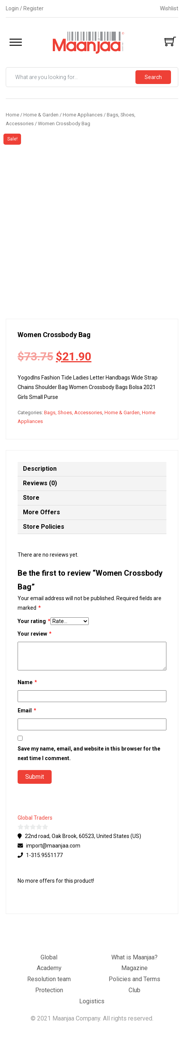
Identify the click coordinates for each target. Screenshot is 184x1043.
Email (27, 710)
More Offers (41, 512)
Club (134, 990)
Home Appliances (83, 115)
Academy (49, 968)
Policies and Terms (134, 979)
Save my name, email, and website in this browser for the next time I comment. (89, 753)
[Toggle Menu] (16, 42)
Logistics (91, 1001)
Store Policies (43, 526)
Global (49, 957)
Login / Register (25, 8)
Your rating (34, 621)
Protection (49, 990)
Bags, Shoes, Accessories (73, 412)
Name (27, 682)
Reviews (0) (40, 483)
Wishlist (169, 8)
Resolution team (49, 979)
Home (12, 115)
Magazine (134, 968)
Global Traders (35, 818)
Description (40, 468)
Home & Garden (41, 115)
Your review (35, 634)
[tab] (92, 469)
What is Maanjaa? (134, 957)
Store (31, 497)
